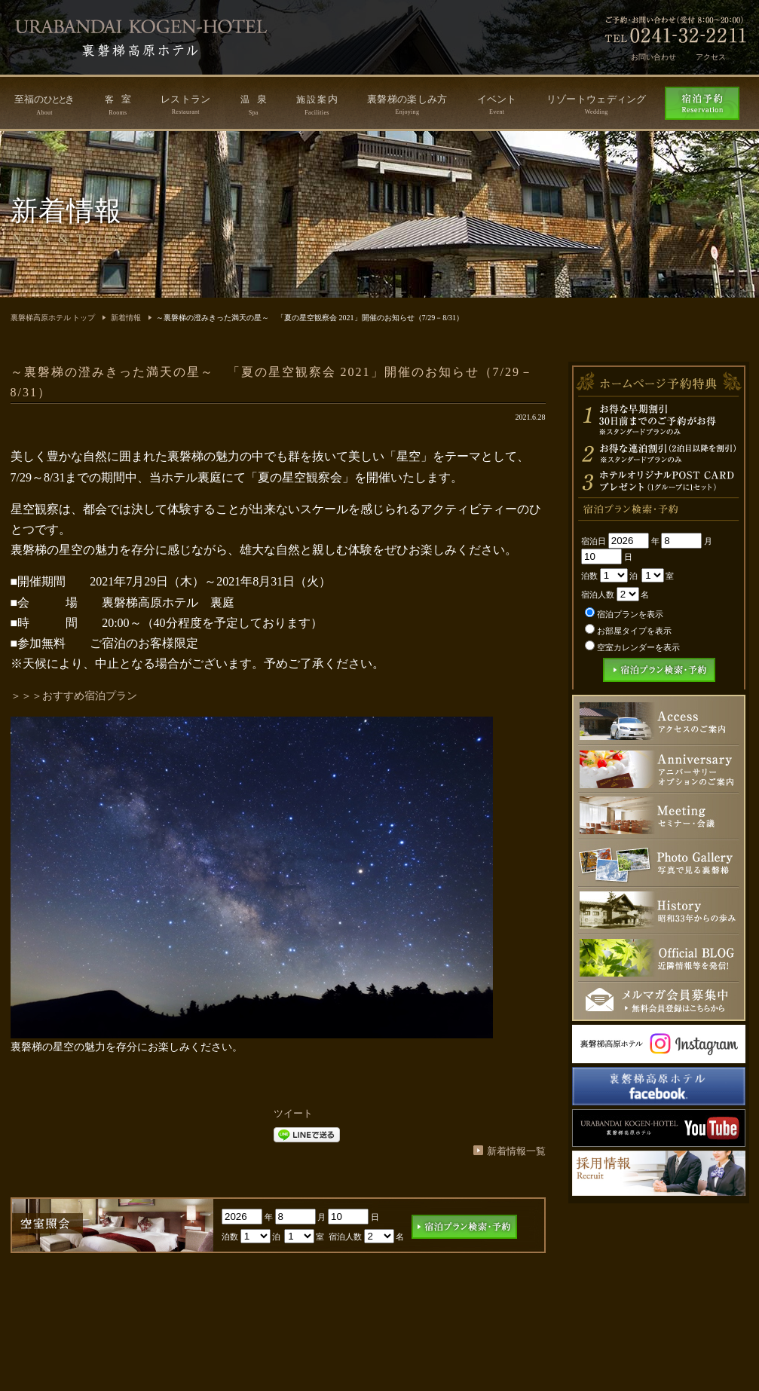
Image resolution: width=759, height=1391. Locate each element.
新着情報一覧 (516, 1151)
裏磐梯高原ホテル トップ (53, 317)
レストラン (186, 104)
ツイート (293, 1113)
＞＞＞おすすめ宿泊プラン (74, 696)
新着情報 (126, 317)
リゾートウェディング (596, 104)
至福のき (44, 104)
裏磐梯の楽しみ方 (407, 104)
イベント (497, 104)
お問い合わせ (653, 57)
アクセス (711, 57)
